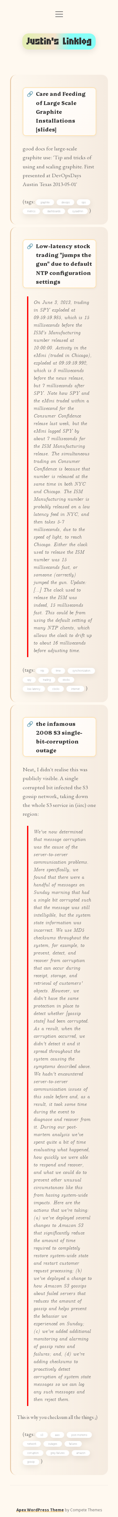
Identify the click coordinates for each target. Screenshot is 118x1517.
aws (57, 1435)
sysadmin (77, 211)
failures (73, 1443)
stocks (66, 679)
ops (83, 202)
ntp (42, 670)
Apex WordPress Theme (40, 1510)
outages (52, 1443)
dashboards (53, 211)
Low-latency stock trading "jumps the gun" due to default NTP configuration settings (64, 263)
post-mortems (79, 1435)
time (58, 670)
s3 (42, 1435)
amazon (81, 1453)
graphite (45, 202)
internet (75, 689)
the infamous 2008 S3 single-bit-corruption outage (59, 737)
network (32, 1443)
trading (47, 679)
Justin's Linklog (59, 41)
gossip (31, 1461)
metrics (31, 211)
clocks (55, 689)
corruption (33, 1453)
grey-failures (58, 1453)
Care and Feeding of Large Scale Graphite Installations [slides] (61, 111)
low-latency (34, 689)
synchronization (81, 670)
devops (65, 202)
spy (29, 679)
